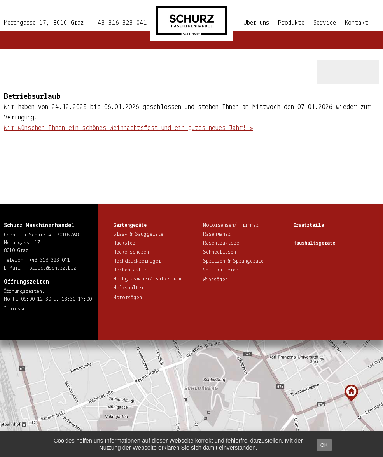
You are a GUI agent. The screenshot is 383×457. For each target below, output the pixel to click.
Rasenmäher (217, 234)
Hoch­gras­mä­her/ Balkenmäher (149, 279)
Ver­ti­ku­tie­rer (220, 270)
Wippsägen (215, 280)
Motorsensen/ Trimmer (231, 225)
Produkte (291, 22)
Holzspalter (128, 288)
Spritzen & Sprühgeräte (233, 261)
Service (324, 22)
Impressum (16, 309)
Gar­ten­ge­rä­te (130, 225)
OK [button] (324, 445)
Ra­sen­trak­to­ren (222, 243)
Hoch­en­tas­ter (130, 270)
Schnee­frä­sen (219, 252)
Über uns (256, 22)
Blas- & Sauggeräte (138, 234)
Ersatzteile (308, 225)
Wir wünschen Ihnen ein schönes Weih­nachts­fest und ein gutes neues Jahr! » (128, 128)
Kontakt (356, 22)
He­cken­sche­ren (131, 252)
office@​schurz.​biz (52, 268)
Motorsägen (127, 298)
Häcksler (124, 243)
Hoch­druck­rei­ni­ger (137, 261)
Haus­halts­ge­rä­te (314, 243)
